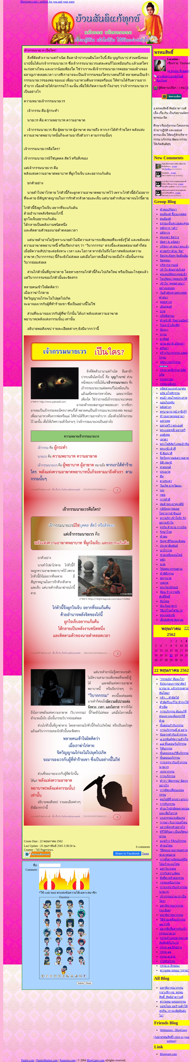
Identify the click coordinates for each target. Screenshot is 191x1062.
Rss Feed (161, 80)
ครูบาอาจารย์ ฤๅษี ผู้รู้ (173, 411)
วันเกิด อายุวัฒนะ (171, 485)
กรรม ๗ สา (167, 956)
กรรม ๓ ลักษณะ (170, 965)
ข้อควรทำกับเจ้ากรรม (173, 734)
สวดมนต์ (165, 467)
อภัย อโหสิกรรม (170, 393)
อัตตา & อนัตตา (170, 241)
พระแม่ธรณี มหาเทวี (172, 430)
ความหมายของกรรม (173, 1001)
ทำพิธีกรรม (167, 573)
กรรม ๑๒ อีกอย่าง (171, 947)
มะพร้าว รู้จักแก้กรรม (173, 841)
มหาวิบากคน (168, 868)
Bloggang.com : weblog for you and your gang (47, 1)
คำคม (163, 536)
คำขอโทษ (166, 845)
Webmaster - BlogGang (173, 1030)
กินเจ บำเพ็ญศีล (170, 325)
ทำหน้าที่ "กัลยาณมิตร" (174, 320)
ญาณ (163, 334)
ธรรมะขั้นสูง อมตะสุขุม (174, 223)
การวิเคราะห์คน (170, 873)
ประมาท (165, 471)
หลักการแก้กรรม (170, 362)
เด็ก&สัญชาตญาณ (171, 619)
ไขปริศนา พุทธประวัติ (173, 278)
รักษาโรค (166, 531)
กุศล (162, 494)
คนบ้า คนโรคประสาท (173, 397)
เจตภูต (164, 582)
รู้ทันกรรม (166, 748)
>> (186, 627)
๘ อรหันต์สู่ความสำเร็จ (174, 739)
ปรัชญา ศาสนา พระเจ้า (174, 246)
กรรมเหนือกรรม (170, 882)
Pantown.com (67, 1060)
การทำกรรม (167, 961)
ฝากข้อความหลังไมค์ (170, 76)
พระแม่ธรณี (167, 615)
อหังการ (165, 232)
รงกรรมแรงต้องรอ (172, 817)
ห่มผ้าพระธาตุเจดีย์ (172, 504)
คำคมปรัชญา (168, 209)
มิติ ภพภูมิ (166, 462)
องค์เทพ (165, 434)
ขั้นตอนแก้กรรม (170, 757)
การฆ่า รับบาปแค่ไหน (173, 822)
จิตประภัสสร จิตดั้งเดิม (174, 255)
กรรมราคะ (166, 379)
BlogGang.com (96, 1060)
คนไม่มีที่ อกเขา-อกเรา (174, 799)
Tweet (145, 853)
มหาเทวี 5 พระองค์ (171, 425)
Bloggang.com (168, 1054)
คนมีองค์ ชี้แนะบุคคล (173, 214)
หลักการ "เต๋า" (169, 228)
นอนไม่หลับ (167, 402)
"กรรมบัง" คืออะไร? (172, 679)
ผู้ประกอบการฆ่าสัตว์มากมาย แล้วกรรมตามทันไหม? (173, 688)
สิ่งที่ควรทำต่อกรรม (172, 878)
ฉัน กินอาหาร (168, 605)
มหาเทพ (165, 420)
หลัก (162, 559)
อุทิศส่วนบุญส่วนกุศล (173, 388)
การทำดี (165, 499)
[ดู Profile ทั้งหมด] (178, 71)
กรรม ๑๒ (165, 951)
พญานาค (165, 578)
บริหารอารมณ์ (169, 265)
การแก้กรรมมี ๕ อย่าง (173, 730)
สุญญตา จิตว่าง (169, 237)
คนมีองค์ (165, 218)
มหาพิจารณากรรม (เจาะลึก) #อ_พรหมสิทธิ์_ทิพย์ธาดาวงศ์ (171, 992)
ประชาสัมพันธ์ (169, 545)
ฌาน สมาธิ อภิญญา (172, 343)
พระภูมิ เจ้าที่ (168, 448)
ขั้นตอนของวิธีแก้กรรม (174, 753)
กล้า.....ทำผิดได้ (169, 697)
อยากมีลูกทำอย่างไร (172, 827)
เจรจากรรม (167, 771)
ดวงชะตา (166, 481)
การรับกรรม (167, 804)
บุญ (162, 490)
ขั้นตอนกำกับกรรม (171, 725)
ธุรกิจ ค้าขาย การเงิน (173, 527)
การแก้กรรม (167, 776)
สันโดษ (164, 601)
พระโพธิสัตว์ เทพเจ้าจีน (174, 444)
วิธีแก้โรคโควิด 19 (171, 610)
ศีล (162, 476)
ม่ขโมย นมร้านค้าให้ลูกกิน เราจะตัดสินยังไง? (173, 1011)
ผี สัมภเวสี (166, 453)
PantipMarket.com (47, 1060)
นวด (162, 564)
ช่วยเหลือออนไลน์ (171, 555)
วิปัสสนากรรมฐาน (171, 568)
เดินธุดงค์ (166, 306)
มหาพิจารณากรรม (171, 914)
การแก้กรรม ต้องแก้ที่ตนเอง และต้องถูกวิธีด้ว (173, 716)
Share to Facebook (127, 853)
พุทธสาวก (166, 302)
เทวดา (164, 439)
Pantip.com (27, 1060)
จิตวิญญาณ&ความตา (174, 457)
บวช (162, 311)
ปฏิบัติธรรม (167, 315)
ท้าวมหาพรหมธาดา (172, 416)
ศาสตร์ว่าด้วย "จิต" (172, 251)
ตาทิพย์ (164, 339)
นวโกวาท (166, 550)
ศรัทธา (164, 348)
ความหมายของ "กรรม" (174, 970)
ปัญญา (164, 329)
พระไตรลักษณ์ (169, 587)
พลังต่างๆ (166, 407)
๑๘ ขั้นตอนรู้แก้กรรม (173, 743)
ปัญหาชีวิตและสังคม (172, 541)
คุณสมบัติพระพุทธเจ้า (173, 274)
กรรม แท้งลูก (168, 383)
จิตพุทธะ (165, 260)
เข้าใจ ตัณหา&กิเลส (172, 269)
